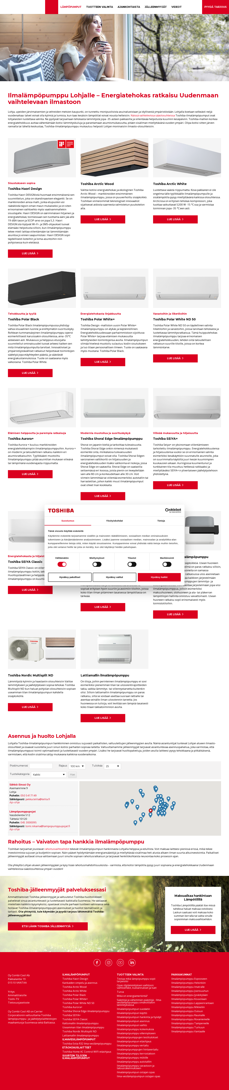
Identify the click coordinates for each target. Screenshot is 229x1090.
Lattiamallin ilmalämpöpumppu (80, 1035)
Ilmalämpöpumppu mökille (132, 1057)
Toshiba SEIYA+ (71, 1015)
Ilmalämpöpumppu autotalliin (134, 1061)
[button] (150, 811)
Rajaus (63, 765)
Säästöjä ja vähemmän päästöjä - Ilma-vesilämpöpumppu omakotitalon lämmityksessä (139, 1002)
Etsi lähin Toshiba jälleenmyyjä (48, 926)
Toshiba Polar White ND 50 (78, 1003)
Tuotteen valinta (99, 6)
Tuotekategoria (19, 774)
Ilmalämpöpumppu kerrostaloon (136, 1053)
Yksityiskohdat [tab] (114, 521)
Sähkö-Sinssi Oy (19, 784)
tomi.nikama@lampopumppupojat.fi (48, 826)
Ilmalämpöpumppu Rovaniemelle (190, 1019)
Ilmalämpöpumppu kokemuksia (135, 1029)
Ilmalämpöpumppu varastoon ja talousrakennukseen (135, 1066)
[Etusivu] (51, 7)
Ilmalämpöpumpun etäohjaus (134, 1041)
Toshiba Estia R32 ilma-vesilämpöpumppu (86, 1043)
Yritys (11, 991)
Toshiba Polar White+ (75, 999)
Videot (176, 6)
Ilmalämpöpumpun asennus (133, 1021)
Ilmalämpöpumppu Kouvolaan (189, 999)
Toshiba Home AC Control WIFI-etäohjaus (86, 1051)
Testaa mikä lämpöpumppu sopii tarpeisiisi (136, 979)
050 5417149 (29, 795)
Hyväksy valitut (114, 577)
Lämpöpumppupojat (22, 811)
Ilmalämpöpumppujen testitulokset (137, 1037)
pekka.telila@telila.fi (38, 799)
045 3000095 (29, 822)
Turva (120, 992)
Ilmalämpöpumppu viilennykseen (136, 1033)
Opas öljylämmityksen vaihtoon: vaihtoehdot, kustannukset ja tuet (137, 986)
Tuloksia (97, 765)
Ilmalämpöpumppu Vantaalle (188, 1031)
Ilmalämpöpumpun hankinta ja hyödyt (139, 1017)
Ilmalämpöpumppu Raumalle (188, 1015)
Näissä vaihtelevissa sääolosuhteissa (153, 115)
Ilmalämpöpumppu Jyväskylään (189, 995)
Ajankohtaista (129, 6)
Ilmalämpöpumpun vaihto (132, 1025)
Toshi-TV (13, 999)
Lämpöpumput (71, 6)
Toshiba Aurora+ (72, 1007)
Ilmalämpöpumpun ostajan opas (136, 1072)
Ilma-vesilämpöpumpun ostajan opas (138, 1076)
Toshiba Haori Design (75, 978)
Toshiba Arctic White (74, 991)
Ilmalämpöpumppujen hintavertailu (137, 1049)
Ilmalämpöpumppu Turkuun (188, 1027)
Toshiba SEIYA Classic (75, 1019)
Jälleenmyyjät (156, 6)
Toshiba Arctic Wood (74, 987)
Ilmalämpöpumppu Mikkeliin (188, 1007)
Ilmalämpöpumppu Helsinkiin (188, 983)
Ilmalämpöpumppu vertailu (133, 1045)
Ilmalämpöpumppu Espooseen (189, 978)
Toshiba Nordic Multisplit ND (79, 1031)
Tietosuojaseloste (19, 1002)
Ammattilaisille (17, 995)
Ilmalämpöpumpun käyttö (132, 1013)
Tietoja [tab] (161, 521)
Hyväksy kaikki (159, 577)
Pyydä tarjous (215, 7)
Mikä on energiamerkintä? (132, 996)
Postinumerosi (19, 765)
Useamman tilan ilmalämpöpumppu (83, 1027)
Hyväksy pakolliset (69, 577)
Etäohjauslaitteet (76, 1047)
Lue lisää (30, 253)
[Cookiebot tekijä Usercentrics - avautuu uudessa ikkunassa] (167, 510)
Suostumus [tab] (67, 521)
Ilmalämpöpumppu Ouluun (187, 1011)
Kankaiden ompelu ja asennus (79, 983)
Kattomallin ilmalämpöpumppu (80, 1023)
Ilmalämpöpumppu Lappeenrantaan (192, 1003)
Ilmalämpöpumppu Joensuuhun (189, 991)
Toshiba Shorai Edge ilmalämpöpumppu (85, 1011)
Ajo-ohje (14, 802)
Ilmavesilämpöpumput (79, 1039)
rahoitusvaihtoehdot (56, 849)
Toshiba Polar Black (74, 995)
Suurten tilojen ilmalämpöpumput (76, 1056)
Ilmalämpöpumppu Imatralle (188, 987)
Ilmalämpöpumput (76, 974)
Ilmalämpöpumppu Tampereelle (190, 1023)
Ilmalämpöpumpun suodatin (133, 1009)
